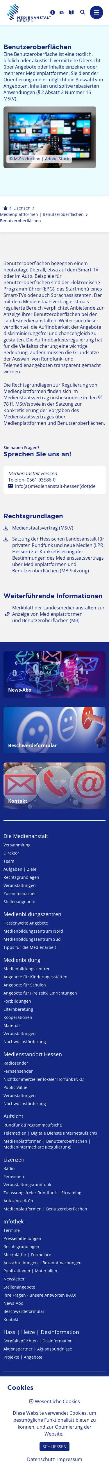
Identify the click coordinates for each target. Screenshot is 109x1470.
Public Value (15, 1087)
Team (8, 861)
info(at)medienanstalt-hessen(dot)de (55, 486)
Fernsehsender (18, 1071)
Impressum (17, 1387)
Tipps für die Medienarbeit (29, 947)
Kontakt (10, 1319)
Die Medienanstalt (25, 836)
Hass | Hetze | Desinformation (41, 1331)
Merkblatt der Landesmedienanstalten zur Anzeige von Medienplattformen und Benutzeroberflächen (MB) (58, 614)
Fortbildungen (17, 1001)
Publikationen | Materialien (30, 1271)
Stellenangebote (19, 901)
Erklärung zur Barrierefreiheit (38, 1413)
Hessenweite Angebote (25, 923)
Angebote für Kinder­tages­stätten (35, 977)
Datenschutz (18, 1400)
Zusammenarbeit (20, 893)
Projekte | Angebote (22, 1357)
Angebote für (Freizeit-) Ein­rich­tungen (40, 993)
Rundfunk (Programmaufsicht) (32, 1125)
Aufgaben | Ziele (19, 869)
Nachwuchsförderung (24, 1041)
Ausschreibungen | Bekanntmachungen (42, 1262)
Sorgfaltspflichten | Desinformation (38, 1341)
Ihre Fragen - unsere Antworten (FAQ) (39, 1295)
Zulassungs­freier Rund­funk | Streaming (42, 1192)
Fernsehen (13, 1176)
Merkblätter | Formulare (27, 1254)
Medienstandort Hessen (32, 1054)
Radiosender (15, 1063)
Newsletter (14, 1279)
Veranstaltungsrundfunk (27, 1184)
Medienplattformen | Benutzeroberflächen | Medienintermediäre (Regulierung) (47, 1144)
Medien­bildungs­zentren (32, 914)
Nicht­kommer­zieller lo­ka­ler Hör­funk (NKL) (43, 1079)
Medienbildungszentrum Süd (32, 939)
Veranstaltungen (19, 885)
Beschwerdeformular (23, 1311)
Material (11, 1025)
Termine (11, 1230)
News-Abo (13, 1303)
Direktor (11, 853)
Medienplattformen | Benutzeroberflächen (45, 1209)
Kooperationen (17, 1017)
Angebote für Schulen (24, 985)
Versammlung (17, 845)
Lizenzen (13, 1159)
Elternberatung (18, 1009)
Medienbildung (21, 959)
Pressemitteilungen (22, 1238)
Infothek (13, 1221)
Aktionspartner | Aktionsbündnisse (37, 1349)
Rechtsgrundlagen (21, 877)
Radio (9, 1168)
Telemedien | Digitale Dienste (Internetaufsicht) (50, 1133)
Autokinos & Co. (18, 1200)
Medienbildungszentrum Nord (33, 931)
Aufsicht (13, 1116)
